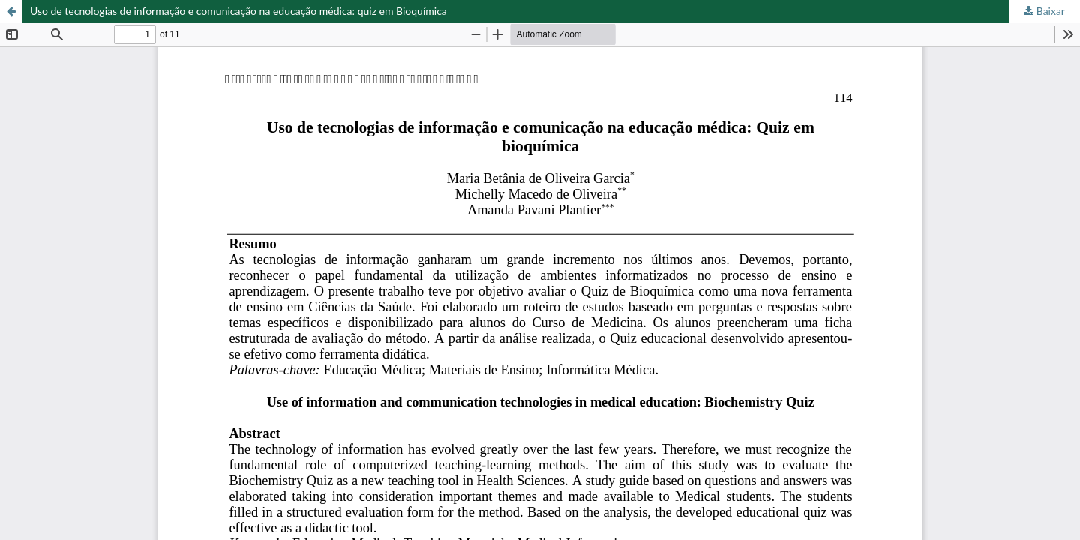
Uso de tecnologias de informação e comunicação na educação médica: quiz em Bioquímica (238, 10)
